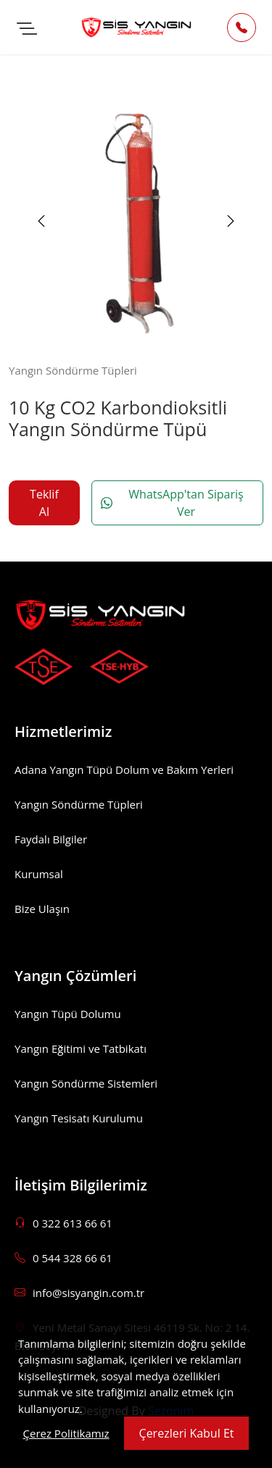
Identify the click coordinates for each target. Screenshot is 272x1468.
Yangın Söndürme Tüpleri (79, 804)
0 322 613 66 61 (63, 1223)
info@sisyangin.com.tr (79, 1292)
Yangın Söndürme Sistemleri (86, 1083)
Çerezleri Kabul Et (186, 1433)
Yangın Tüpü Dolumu (68, 1013)
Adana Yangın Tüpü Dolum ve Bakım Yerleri (124, 769)
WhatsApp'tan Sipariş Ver (172, 503)
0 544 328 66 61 (63, 1258)
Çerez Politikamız (66, 1433)
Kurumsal (39, 874)
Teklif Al (44, 503)
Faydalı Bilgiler (51, 839)
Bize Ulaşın (42, 908)
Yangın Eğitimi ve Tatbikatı (81, 1048)
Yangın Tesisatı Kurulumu (79, 1118)
